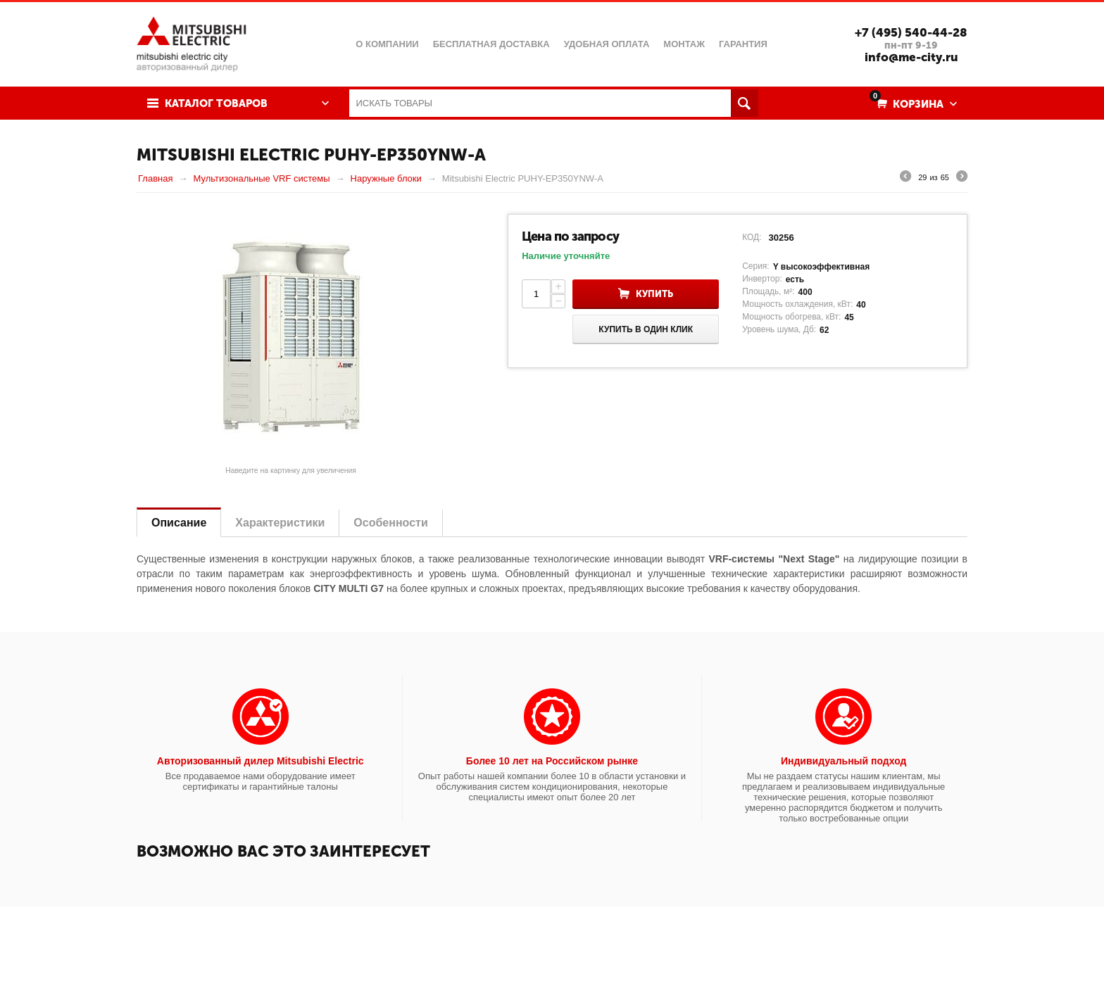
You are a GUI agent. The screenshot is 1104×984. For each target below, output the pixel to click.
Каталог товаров (216, 103)
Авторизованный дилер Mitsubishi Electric (260, 761)
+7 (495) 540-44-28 (911, 32)
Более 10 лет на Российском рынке (552, 761)
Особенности (390, 523)
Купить (654, 294)
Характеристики (280, 523)
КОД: (751, 237)
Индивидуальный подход (843, 761)
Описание (178, 523)
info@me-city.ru (911, 57)
